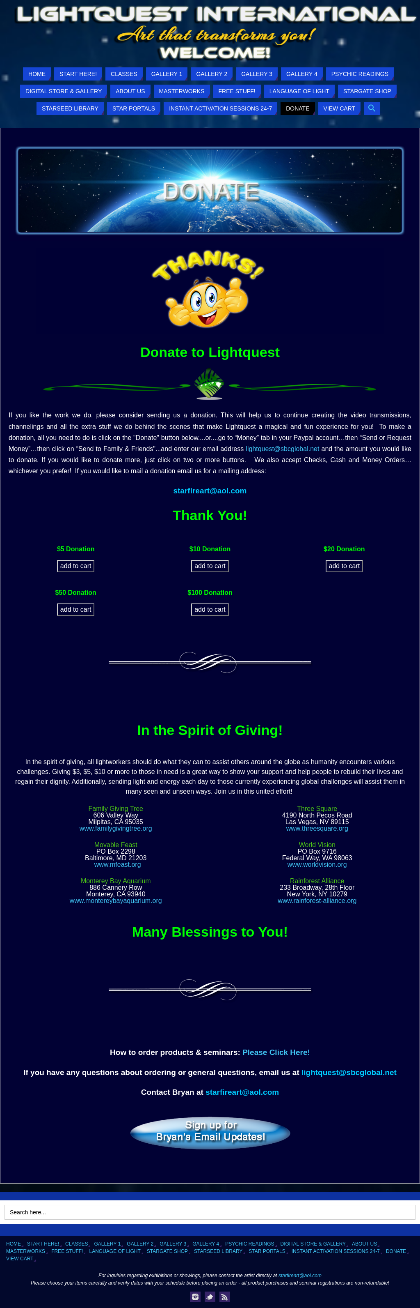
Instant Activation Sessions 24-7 (336, 1251)
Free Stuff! (67, 1251)
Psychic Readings (249, 1244)
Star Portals (267, 1251)
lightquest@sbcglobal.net (282, 448)
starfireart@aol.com (210, 490)
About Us (364, 1244)
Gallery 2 (140, 1244)
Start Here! (43, 1244)
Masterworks (25, 1251)
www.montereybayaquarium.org (116, 900)
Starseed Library (218, 1251)
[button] (372, 108)
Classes (76, 1244)
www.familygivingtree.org (116, 828)
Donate (396, 1251)
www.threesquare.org (317, 828)
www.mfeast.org (117, 864)
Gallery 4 (205, 1244)
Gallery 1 (107, 1244)
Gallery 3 (173, 1244)
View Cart (19, 1259)
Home (13, 1244)
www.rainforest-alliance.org (317, 900)
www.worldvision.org (317, 864)
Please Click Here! (276, 1052)
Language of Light (114, 1251)
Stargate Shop (167, 1251)
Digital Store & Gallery (313, 1244)
